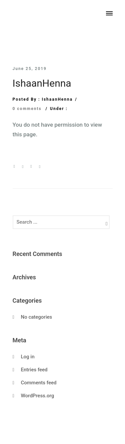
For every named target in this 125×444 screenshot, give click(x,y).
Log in (28, 357)
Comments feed (39, 383)
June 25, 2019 (30, 68)
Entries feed (34, 370)
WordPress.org (37, 396)
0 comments (27, 108)
